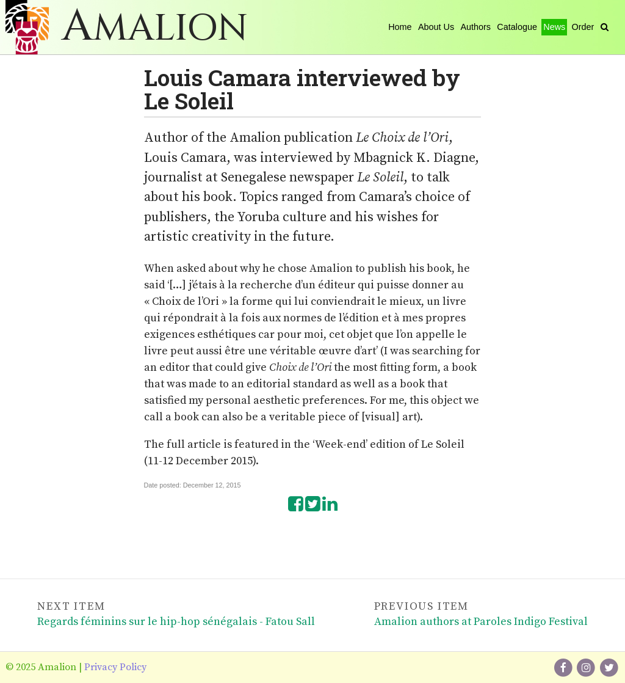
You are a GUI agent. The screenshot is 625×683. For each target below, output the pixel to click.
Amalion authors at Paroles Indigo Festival (481, 622)
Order (583, 27)
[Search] (605, 27)
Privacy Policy (115, 667)
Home (399, 27)
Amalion (155, 28)
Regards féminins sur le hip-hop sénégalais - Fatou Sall (176, 622)
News (554, 27)
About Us (436, 27)
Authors (475, 27)
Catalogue (517, 27)
